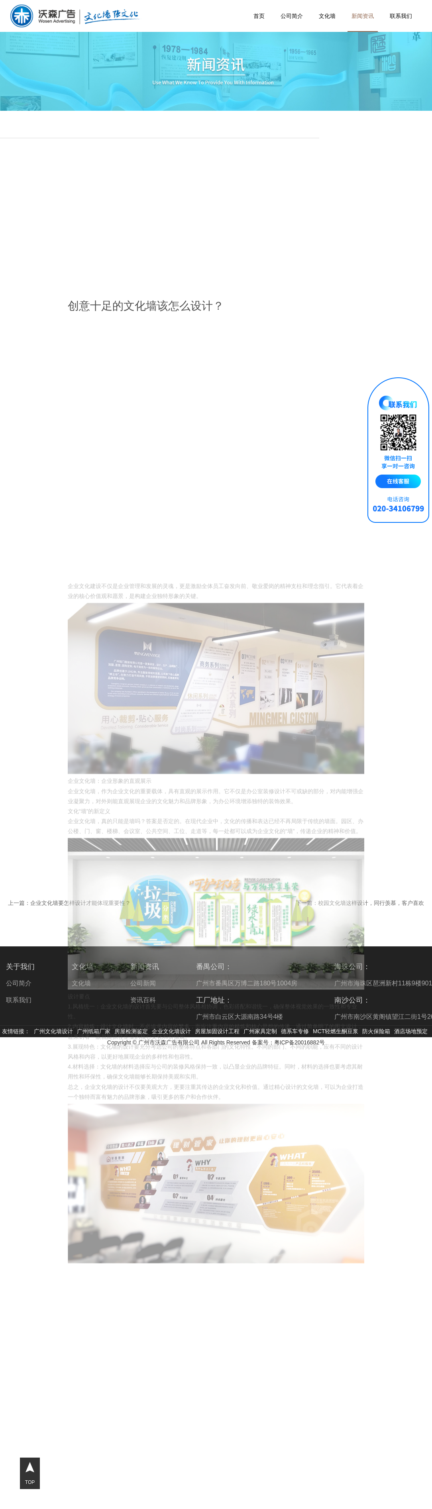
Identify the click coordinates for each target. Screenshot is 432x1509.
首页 (259, 16)
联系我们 (401, 16)
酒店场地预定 (411, 1031)
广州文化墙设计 (53, 1031)
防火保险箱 (376, 1031)
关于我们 (20, 967)
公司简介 (292, 16)
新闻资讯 (362, 16)
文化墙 (327, 16)
